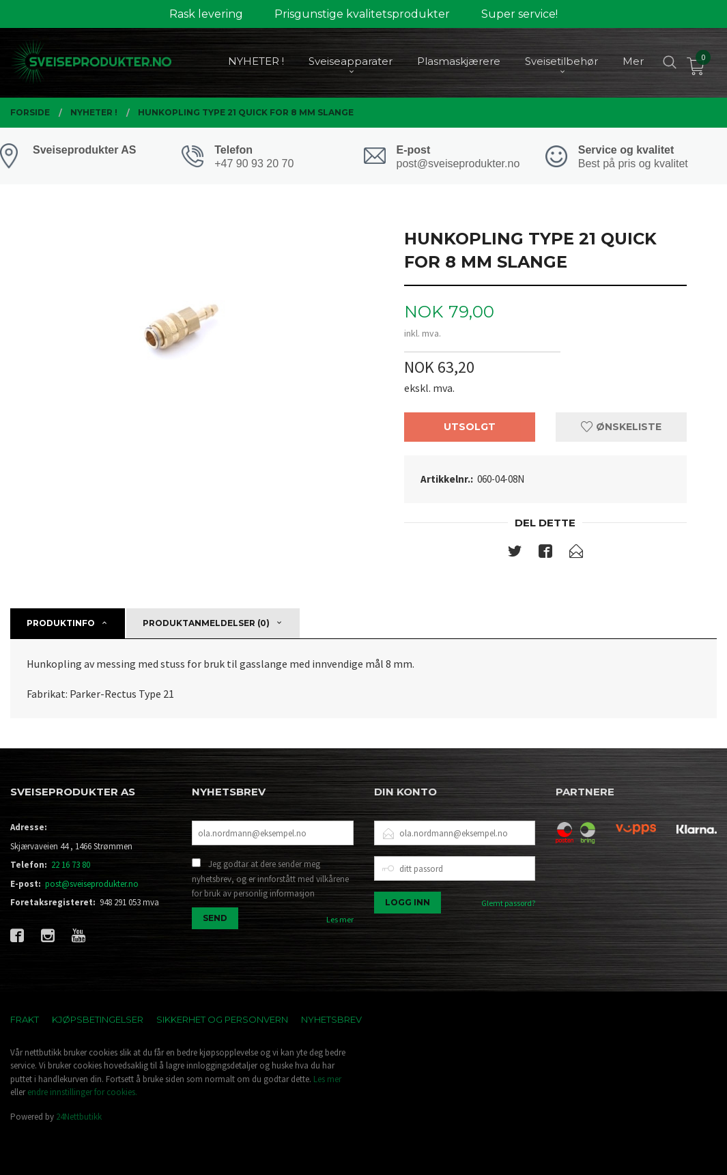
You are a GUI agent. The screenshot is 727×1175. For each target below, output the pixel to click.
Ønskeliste (621, 427)
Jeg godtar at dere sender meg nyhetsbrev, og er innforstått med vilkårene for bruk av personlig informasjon (270, 878)
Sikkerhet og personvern (222, 1019)
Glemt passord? (508, 903)
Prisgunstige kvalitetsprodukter (362, 14)
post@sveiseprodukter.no (92, 884)
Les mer (340, 919)
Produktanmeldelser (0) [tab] (206, 623)
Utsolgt (470, 427)
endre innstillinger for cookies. (82, 1092)
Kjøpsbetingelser (97, 1019)
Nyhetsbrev (331, 1019)
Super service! (519, 14)
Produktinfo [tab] (61, 623)
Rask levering (206, 14)
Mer (633, 61)
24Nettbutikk (79, 1116)
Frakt (24, 1019)
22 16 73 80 (70, 864)
